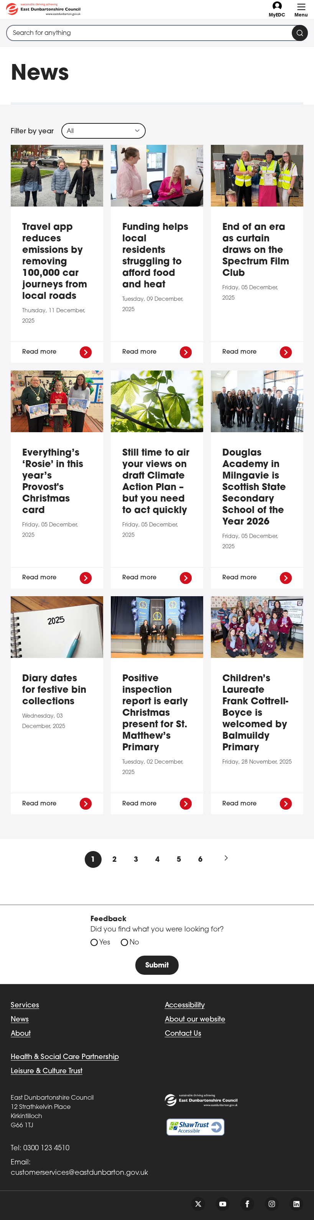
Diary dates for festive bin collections (54, 690)
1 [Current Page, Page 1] (93, 860)
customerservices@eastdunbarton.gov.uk (79, 1173)
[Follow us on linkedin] (296, 1204)
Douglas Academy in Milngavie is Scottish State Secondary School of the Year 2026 (254, 488)
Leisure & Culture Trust (46, 1071)
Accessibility (185, 1005)
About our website (195, 1019)
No (134, 942)
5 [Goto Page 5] (179, 860)
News (20, 1019)
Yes (104, 942)
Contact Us (183, 1034)
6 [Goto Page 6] (200, 860)
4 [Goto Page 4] (157, 860)
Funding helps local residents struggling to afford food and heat (155, 256)
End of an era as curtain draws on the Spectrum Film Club (255, 250)
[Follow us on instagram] (272, 1204)
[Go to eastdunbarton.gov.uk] (43, 9)
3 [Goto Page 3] (136, 860)
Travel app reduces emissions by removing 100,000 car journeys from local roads (54, 262)
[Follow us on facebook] (247, 1204)
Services (25, 1005)
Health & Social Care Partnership (65, 1057)
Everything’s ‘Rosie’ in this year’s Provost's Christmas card (52, 482)
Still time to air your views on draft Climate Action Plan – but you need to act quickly (155, 482)
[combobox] (157, 33)
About (21, 1034)
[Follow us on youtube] (223, 1204)
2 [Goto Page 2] (114, 860)
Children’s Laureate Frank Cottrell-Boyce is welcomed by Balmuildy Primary (255, 713)
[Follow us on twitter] (198, 1204)
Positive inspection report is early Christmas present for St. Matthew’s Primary (155, 713)
